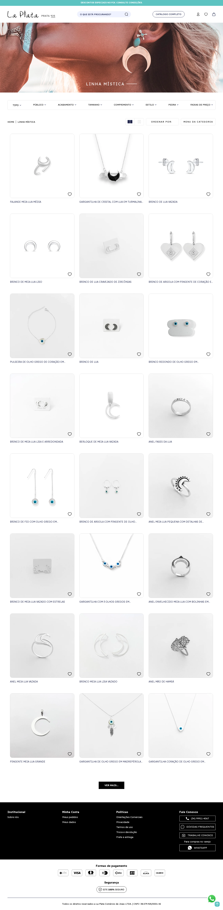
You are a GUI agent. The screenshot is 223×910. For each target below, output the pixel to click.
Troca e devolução (126, 832)
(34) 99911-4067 (197, 818)
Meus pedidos (70, 817)
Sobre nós (13, 817)
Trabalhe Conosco (197, 835)
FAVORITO (70, 194)
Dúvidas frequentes (197, 827)
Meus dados (69, 822)
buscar (126, 14)
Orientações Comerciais (129, 817)
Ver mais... (111, 785)
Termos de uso (124, 827)
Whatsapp (197, 848)
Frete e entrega (124, 837)
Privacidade (122, 822)
